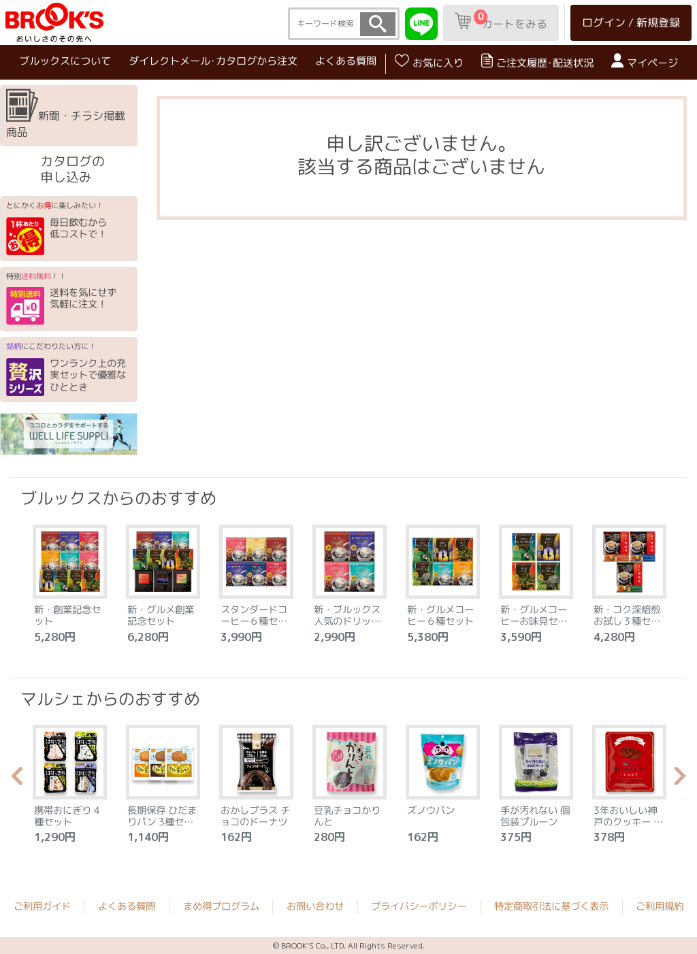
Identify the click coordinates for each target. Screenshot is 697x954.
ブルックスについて (65, 60)
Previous (17, 779)
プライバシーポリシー (418, 906)
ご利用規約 (659, 906)
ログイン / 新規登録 (631, 22)
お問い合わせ (315, 906)
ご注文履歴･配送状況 (537, 61)
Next (680, 779)
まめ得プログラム (221, 906)
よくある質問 (345, 61)
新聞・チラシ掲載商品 (65, 114)
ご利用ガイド (42, 906)
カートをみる (501, 20)
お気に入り (429, 61)
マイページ (644, 61)
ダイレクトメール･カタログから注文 (213, 61)
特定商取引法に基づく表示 (551, 906)
